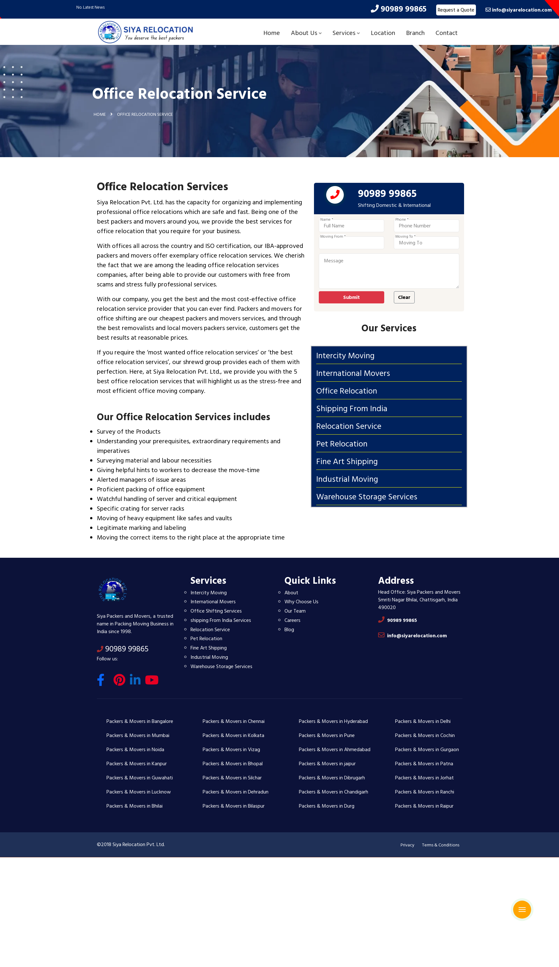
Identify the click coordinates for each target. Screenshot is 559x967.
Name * (352, 219)
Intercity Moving (209, 593)
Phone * (427, 219)
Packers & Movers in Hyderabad (333, 721)
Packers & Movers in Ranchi (424, 792)
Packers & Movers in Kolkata (233, 735)
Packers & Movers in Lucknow (138, 792)
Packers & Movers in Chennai (234, 721)
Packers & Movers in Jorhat (424, 778)
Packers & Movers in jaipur (327, 763)
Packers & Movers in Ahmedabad (334, 749)
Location (383, 33)
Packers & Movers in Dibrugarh (332, 778)
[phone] (360, 196)
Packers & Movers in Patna (424, 763)
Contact (447, 33)
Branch (415, 33)
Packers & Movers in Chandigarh (333, 792)
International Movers (213, 602)
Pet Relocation (206, 638)
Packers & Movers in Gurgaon (427, 749)
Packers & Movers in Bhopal (233, 763)
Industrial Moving (209, 657)
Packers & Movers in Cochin (425, 735)
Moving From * (358, 236)
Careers (292, 620)
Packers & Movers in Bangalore (139, 721)
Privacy (407, 845)
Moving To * (431, 236)
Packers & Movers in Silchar (232, 778)
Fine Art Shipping (209, 648)
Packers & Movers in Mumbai (137, 735)
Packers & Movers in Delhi (423, 721)
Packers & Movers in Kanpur (136, 763)
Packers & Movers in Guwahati (139, 778)
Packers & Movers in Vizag (231, 749)
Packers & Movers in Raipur (424, 806)
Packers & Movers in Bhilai (134, 806)
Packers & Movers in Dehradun (235, 792)
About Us (306, 33)
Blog (289, 629)
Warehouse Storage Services (221, 666)
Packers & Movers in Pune (327, 735)
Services (346, 33)
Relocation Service (210, 629)
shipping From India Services (221, 620)
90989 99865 (122, 649)
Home (271, 33)
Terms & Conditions (440, 845)
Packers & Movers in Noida (135, 749)
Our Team (295, 611)
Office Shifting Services (216, 611)
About (291, 593)
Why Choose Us (301, 602)
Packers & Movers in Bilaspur (234, 806)
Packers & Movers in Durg (326, 806)
